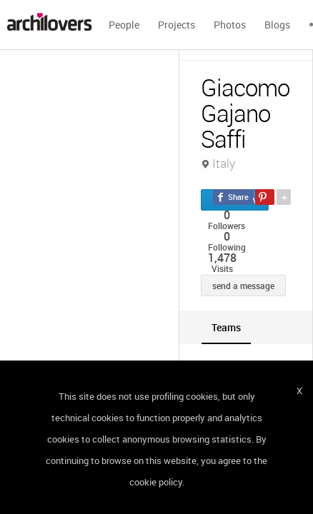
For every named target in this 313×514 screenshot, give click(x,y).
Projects (176, 24)
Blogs (277, 24)
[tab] (226, 327)
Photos (230, 24)
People (124, 24)
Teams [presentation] (226, 327)
